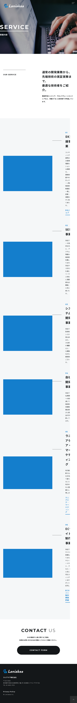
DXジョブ (69, 211)
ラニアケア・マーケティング (69, 505)
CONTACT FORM (38, 650)
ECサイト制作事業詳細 (69, 595)
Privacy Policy (9, 691)
